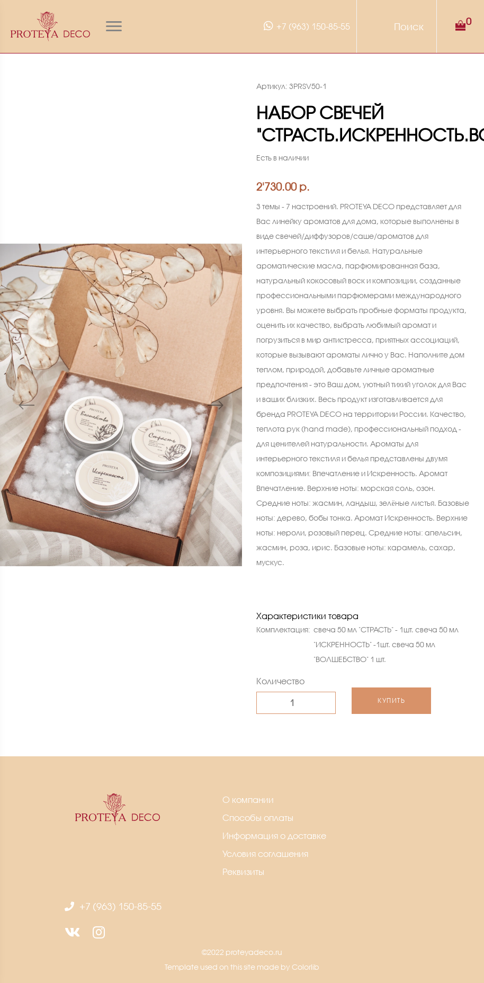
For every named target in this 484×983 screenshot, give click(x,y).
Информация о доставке (274, 835)
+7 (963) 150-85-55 (305, 26)
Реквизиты (243, 871)
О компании (248, 799)
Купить (391, 700)
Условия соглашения (265, 853)
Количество (280, 681)
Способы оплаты (257, 817)
